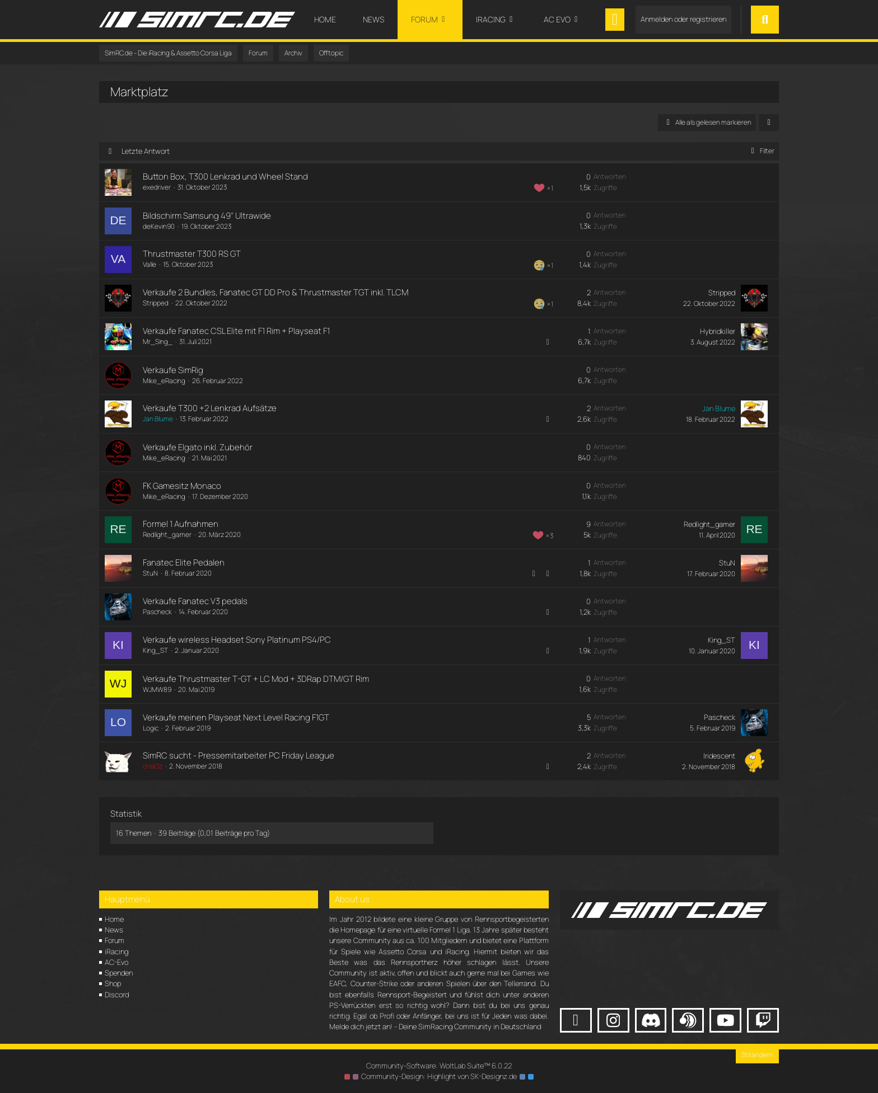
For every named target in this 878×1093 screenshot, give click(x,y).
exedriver (157, 187)
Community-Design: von (439, 1076)
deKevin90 (159, 226)
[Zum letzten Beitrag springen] (754, 298)
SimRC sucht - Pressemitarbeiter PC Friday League (238, 755)
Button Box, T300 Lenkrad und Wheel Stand (225, 176)
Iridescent (719, 756)
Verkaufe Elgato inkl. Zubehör (198, 447)
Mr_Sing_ (157, 341)
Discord (117, 995)
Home (114, 919)
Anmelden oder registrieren (683, 19)
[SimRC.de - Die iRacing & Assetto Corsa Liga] (197, 19)
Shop (113, 983)
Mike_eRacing (164, 380)
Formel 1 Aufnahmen (180, 524)
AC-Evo (116, 962)
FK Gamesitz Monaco (182, 486)
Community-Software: (439, 1066)
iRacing (116, 951)
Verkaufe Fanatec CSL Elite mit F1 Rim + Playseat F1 (236, 331)
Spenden (119, 973)
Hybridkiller (717, 331)
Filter (760, 151)
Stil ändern (757, 1054)
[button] (769, 122)
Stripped (156, 303)
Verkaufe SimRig (173, 370)
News (114, 930)
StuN (150, 573)
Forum (114, 940)
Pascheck (157, 611)
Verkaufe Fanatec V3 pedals (195, 601)
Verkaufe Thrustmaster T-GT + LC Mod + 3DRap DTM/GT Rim (256, 679)
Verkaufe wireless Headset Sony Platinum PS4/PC (237, 640)
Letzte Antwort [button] (146, 151)
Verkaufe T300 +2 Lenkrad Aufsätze (210, 408)
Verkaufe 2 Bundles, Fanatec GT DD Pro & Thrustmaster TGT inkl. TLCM (275, 292)
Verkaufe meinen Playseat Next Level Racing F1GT (236, 717)
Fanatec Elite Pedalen (184, 562)
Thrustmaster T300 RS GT (192, 254)
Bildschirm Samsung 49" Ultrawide (207, 216)
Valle (149, 264)
